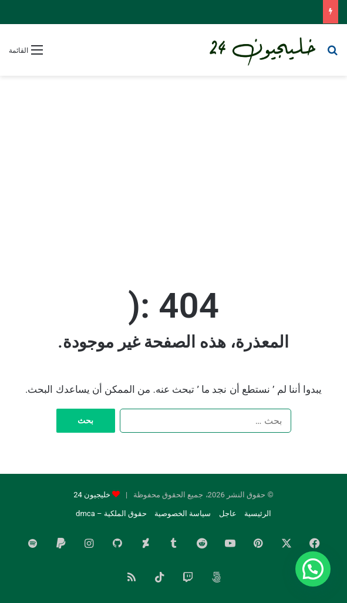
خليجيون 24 (91, 494)
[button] (313, 569)
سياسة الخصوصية (182, 513)
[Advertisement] (173, 169)
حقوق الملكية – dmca (111, 513)
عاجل (228, 513)
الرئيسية (257, 513)
